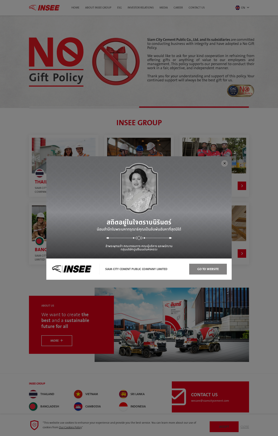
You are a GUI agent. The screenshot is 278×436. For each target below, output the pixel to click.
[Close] (224, 163)
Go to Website (208, 269)
